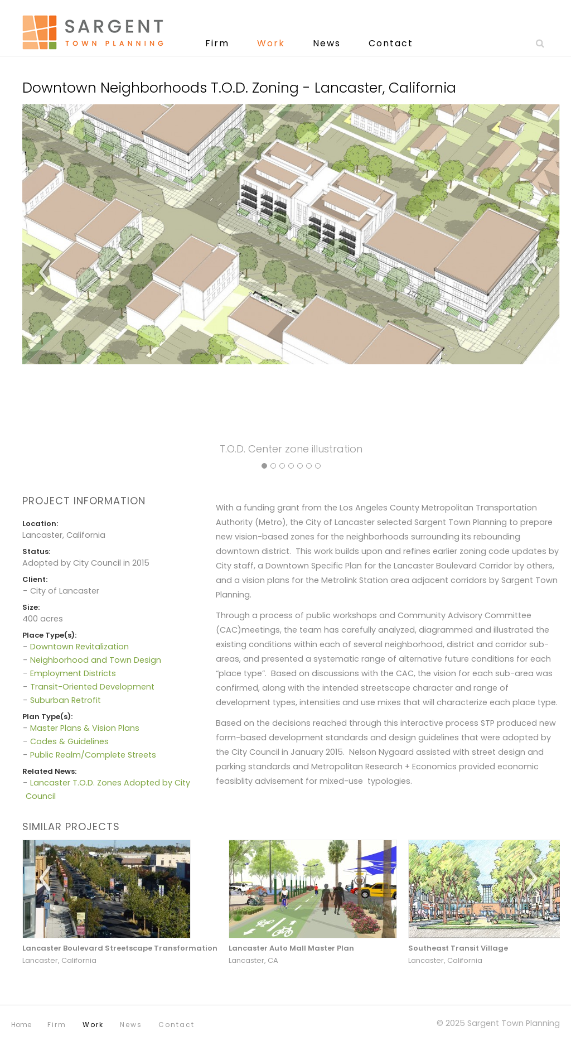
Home (21, 1024)
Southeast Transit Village (458, 948)
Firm (217, 43)
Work (271, 43)
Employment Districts (73, 673)
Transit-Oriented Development (92, 686)
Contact (391, 43)
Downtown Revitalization (79, 646)
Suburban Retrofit (65, 700)
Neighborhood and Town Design (95, 660)
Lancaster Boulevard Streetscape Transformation (119, 948)
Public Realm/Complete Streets (93, 754)
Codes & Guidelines (69, 741)
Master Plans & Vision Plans (84, 728)
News (327, 43)
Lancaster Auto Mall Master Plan (291, 948)
